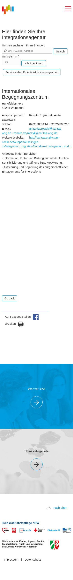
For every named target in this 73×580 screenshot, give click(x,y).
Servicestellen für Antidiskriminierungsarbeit (31, 72)
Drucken (14, 323)
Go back (9, 298)
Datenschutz (33, 559)
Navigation (68, 9)
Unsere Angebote (37, 451)
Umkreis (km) (10, 56)
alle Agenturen (33, 63)
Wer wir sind (36, 389)
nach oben (60, 507)
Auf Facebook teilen (22, 316)
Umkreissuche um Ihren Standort (23, 45)
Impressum (11, 559)
